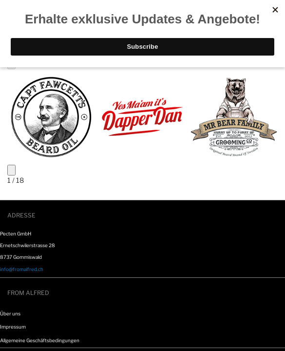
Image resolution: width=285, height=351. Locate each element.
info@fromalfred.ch (21, 269)
